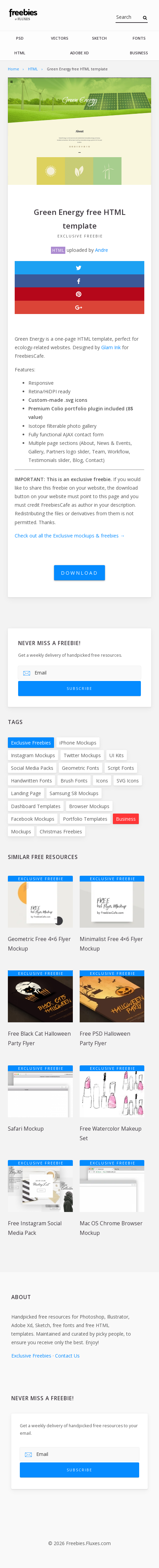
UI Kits (116, 755)
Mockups (21, 831)
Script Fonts (121, 768)
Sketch (99, 38)
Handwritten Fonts (31, 780)
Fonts (139, 38)
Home (13, 69)
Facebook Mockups (32, 819)
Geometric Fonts (80, 768)
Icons (102, 780)
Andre (101, 250)
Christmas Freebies (61, 831)
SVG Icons (128, 780)
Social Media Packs (32, 768)
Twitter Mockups (82, 755)
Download (79, 573)
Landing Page (26, 793)
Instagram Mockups (33, 755)
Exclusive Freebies (31, 742)
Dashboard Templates (36, 806)
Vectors (59, 38)
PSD (20, 38)
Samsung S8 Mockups (74, 793)
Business (139, 52)
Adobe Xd (79, 52)
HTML (19, 52)
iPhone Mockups (77, 742)
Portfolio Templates (85, 819)
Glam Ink (111, 347)
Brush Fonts (74, 780)
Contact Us (67, 1355)
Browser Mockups (89, 806)
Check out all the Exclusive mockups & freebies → (70, 535)
